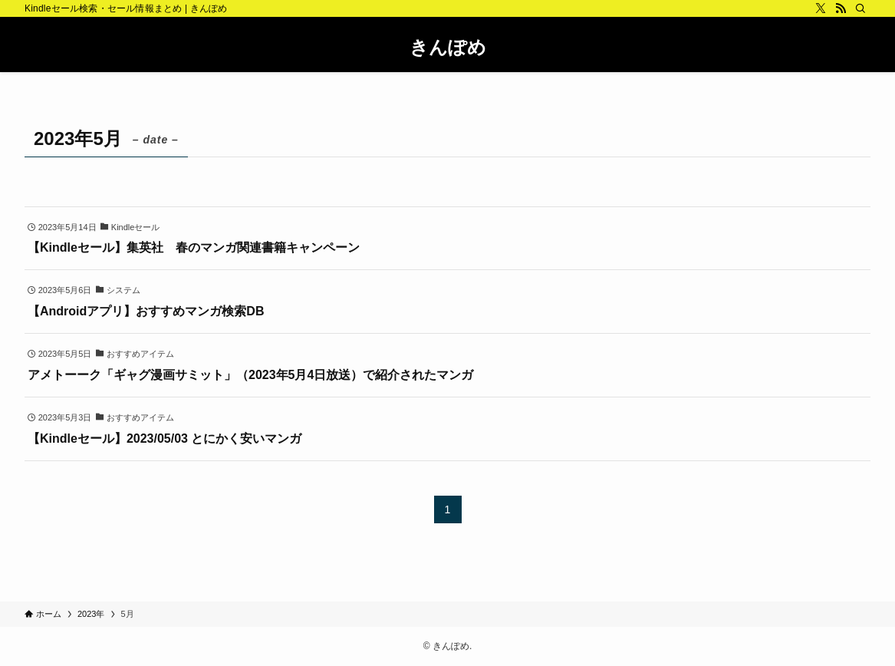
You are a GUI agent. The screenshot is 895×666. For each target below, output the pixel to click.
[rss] (841, 8)
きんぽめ (448, 47)
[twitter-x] (821, 8)
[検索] (860, 8)
